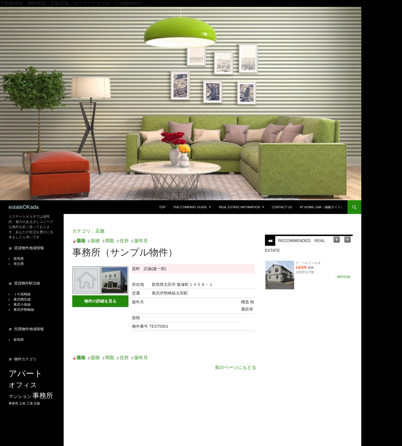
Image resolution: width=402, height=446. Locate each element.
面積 (93, 240)
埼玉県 (18, 264)
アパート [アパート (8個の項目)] (26, 373)
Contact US (282, 207)
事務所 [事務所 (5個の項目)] (42, 395)
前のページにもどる (235, 367)
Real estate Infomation (239, 207)
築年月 (139, 240)
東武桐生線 (22, 299)
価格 (78, 240)
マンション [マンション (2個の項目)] (20, 396)
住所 (122, 240)
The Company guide (190, 207)
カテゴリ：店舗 (88, 231)
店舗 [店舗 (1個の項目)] (37, 403)
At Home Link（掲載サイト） (322, 207)
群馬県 (18, 259)
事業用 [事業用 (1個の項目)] (13, 403)
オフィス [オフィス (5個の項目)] (23, 385)
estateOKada (24, 207)
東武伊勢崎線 (23, 310)
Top (162, 207)
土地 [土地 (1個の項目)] (22, 403)
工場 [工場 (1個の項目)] (29, 403)
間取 (107, 240)
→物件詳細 (342, 276)
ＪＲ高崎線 (22, 294)
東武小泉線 (22, 304)
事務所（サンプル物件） (124, 252)
